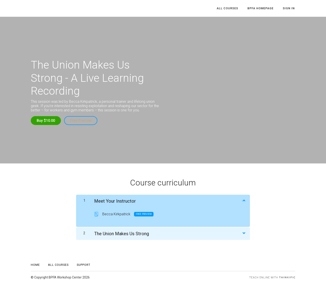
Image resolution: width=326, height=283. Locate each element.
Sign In (289, 8)
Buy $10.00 (46, 120)
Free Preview (81, 120)
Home (35, 264)
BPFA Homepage (262, 8)
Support (83, 264)
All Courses (230, 8)
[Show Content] (243, 199)
